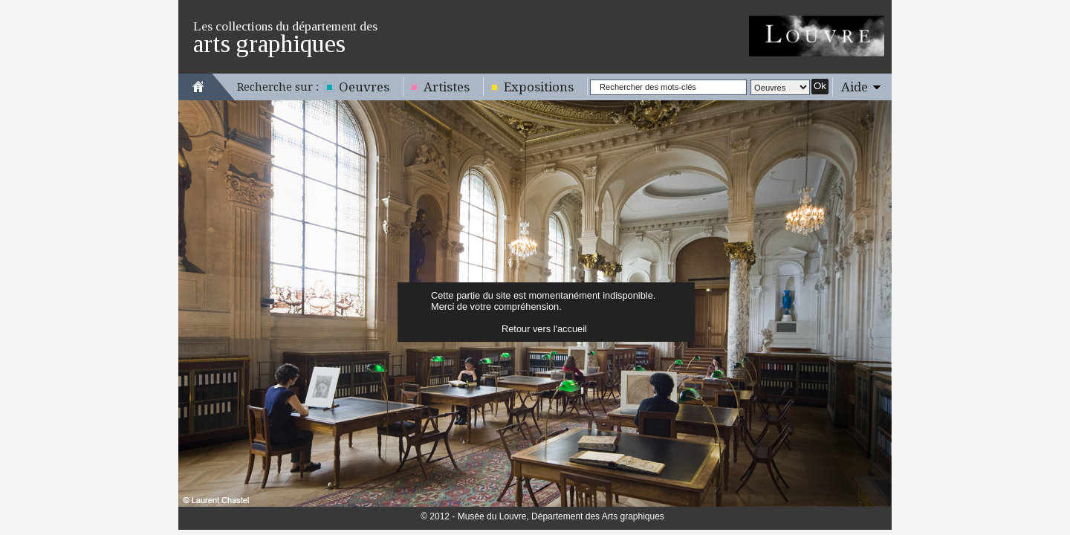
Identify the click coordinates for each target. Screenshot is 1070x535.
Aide (854, 87)
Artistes (447, 87)
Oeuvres (364, 87)
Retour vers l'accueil (544, 328)
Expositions (539, 87)
